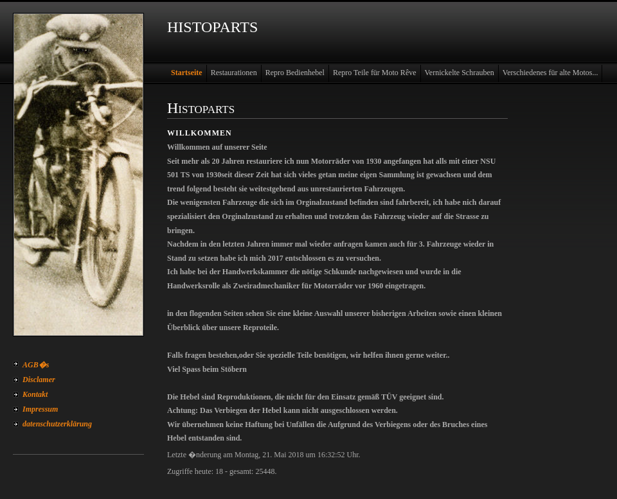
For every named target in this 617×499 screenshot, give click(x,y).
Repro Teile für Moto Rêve (374, 72)
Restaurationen (234, 72)
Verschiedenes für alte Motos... (550, 72)
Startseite (186, 72)
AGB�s (35, 364)
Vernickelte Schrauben (459, 72)
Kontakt (35, 394)
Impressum (40, 409)
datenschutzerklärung (57, 423)
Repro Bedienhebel (295, 72)
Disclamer (38, 379)
